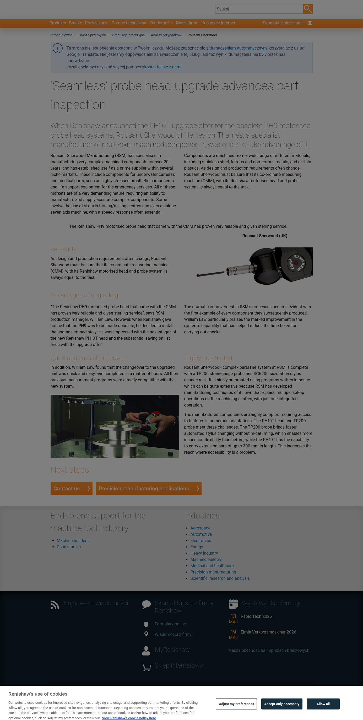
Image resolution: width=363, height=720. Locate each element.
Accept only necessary (281, 712)
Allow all (323, 712)
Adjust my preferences (236, 712)
